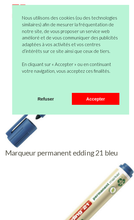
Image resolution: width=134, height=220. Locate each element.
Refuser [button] (45, 99)
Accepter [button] (95, 99)
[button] (23, 85)
